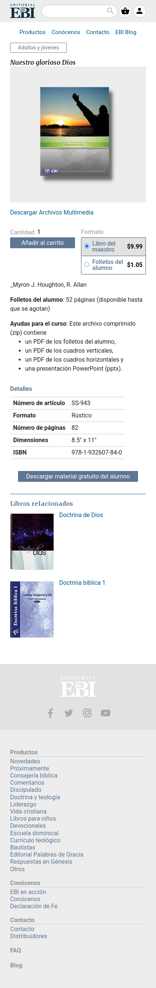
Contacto (98, 32)
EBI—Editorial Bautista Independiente (78, 687)
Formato (92, 232)
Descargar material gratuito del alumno (78, 476)
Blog (126, 32)
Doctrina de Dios (81, 515)
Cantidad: (35, 232)
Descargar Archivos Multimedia (51, 212)
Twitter (68, 713)
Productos (32, 32)
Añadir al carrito (42, 242)
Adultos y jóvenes (38, 48)
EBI (22, 11)
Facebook (50, 713)
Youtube (105, 713)
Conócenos (65, 32)
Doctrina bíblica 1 (82, 582)
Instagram (87, 713)
